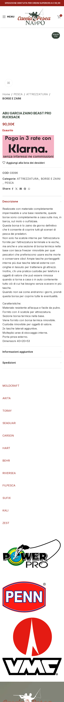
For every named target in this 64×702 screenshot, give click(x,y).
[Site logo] (34, 16)
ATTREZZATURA (37, 94)
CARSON (8, 435)
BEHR (6, 460)
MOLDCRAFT (10, 385)
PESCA (18, 94)
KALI (5, 510)
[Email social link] (21, 189)
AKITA (6, 398)
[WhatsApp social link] (29, 189)
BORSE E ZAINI (11, 98)
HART (6, 448)
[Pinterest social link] (25, 189)
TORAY (7, 410)
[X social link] (16, 189)
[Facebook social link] (12, 189)
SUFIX (6, 498)
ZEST (5, 523)
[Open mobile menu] (8, 16)
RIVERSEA (9, 473)
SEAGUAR (9, 423)
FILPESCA (8, 485)
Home (6, 94)
